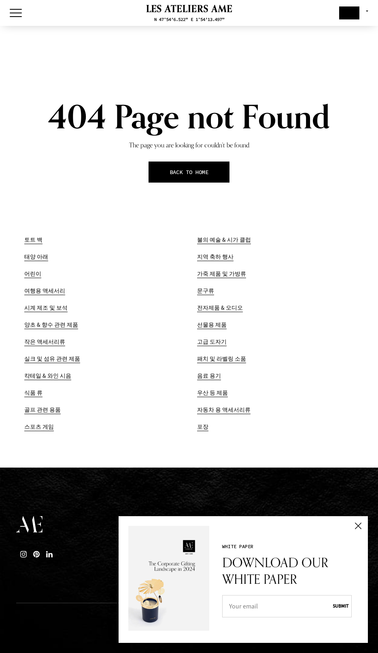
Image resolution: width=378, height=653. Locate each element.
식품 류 (33, 393)
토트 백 (33, 240)
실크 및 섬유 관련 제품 (52, 359)
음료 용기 (209, 376)
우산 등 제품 (212, 393)
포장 (202, 427)
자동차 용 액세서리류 (224, 410)
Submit (340, 606)
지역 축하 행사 (215, 257)
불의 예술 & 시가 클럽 (224, 240)
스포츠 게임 (39, 427)
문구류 (205, 291)
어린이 (32, 274)
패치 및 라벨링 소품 (221, 359)
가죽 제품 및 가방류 (221, 274)
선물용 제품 (212, 325)
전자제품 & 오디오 (220, 308)
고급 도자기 (212, 342)
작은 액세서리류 (44, 342)
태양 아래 (36, 257)
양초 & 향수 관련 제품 (51, 325)
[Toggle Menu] (16, 13)
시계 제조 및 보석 (46, 308)
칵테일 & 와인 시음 (47, 376)
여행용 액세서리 (44, 291)
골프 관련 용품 (42, 410)
